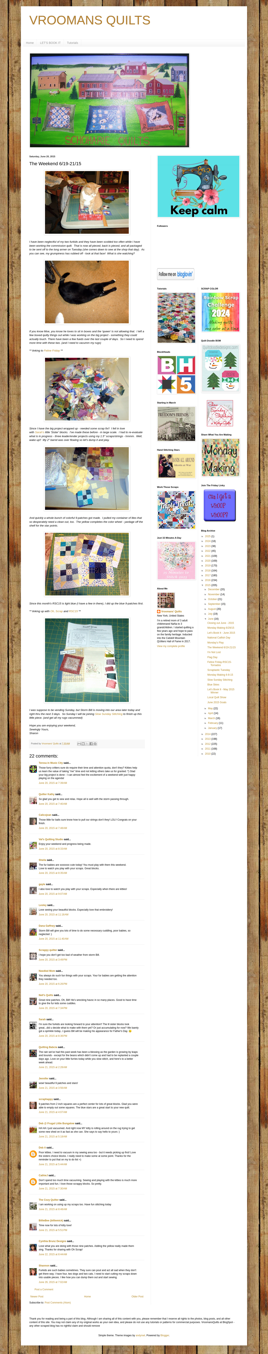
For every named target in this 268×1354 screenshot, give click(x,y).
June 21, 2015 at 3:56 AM (53, 1087)
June (211, 618)
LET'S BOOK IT (50, 42)
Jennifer (44, 1078)
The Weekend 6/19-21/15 (221, 647)
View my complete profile (171, 646)
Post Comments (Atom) (58, 1302)
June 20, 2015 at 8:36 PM (53, 1035)
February (213, 723)
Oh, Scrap (56, 611)
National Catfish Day (218, 637)
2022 (208, 550)
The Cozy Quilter (49, 1199)
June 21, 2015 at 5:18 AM (53, 1136)
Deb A (42, 1147)
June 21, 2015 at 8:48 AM (53, 1209)
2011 (208, 748)
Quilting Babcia (48, 1047)
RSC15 (73, 611)
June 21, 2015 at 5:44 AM (53, 1164)
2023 (208, 546)
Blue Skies (213, 684)
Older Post (137, 1296)
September (214, 604)
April (211, 713)
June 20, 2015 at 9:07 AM (53, 893)
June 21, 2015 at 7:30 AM (53, 1188)
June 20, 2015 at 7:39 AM (53, 783)
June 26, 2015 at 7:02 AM (53, 1282)
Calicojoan (45, 814)
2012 (208, 743)
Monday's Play (215, 642)
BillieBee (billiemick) (51, 1220)
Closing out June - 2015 (220, 623)
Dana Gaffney (47, 925)
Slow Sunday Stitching (108, 714)
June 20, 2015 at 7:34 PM (53, 1008)
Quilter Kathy (46, 794)
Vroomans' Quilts (171, 611)
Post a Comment (44, 1289)
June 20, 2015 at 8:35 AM (53, 873)
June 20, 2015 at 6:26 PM (53, 983)
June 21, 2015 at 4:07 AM (53, 1112)
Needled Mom (47, 970)
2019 (208, 565)
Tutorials (72, 42)
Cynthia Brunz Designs (52, 1241)
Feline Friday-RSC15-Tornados (219, 663)
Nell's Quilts (46, 995)
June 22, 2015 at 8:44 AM (53, 1254)
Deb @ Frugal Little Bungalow (56, 1123)
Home (30, 42)
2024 (208, 541)
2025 (208, 536)
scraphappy (46, 1099)
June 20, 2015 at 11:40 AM (53, 938)
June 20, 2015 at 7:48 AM (53, 828)
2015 (208, 585)
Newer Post (36, 1296)
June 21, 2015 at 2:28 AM (53, 1067)
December (214, 589)
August (212, 609)
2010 (208, 753)
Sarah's (39, 432)
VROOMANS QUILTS (90, 20)
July (210, 613)
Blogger (164, 1335)
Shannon (44, 1265)
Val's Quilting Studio (51, 839)
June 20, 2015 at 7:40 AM (53, 803)
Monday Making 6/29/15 (220, 627)
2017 (208, 575)
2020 (208, 560)
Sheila (42, 860)
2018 (208, 570)
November (214, 594)
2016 (208, 580)
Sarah (42, 1019)
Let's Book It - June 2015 (221, 632)
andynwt (140, 1335)
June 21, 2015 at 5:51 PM (53, 1230)
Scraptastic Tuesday (218, 670)
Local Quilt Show (216, 697)
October (213, 599)
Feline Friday (52, 350)
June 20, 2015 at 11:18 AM (53, 914)
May (210, 708)
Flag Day (212, 657)
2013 (208, 738)
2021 (208, 556)
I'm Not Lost (214, 652)
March (212, 718)
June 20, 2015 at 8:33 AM (53, 848)
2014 (208, 734)
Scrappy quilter (48, 950)
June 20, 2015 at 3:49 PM (53, 959)
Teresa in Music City (51, 762)
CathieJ (43, 1175)
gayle (42, 884)
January (213, 728)
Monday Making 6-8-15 (220, 674)
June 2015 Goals (216, 702)
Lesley (42, 905)
